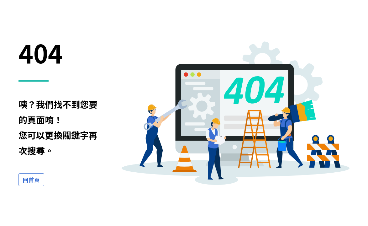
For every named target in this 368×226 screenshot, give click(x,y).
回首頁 (31, 180)
